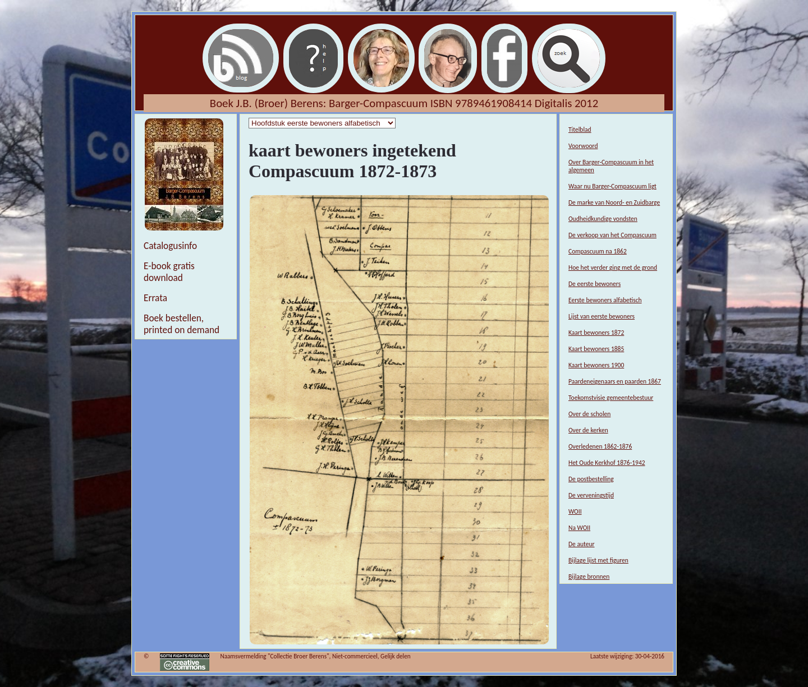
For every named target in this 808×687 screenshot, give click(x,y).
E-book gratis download (169, 272)
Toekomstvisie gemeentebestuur (610, 398)
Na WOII (579, 528)
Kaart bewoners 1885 (596, 349)
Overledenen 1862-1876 (600, 446)
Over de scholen (589, 414)
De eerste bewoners (594, 284)
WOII (575, 511)
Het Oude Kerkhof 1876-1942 (606, 463)
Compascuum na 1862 (597, 251)
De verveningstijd (591, 495)
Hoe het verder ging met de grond (612, 267)
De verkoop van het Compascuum (612, 235)
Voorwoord (583, 146)
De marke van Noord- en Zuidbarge (614, 202)
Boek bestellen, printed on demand (181, 324)
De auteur (581, 544)
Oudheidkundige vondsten (602, 219)
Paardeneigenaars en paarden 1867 (614, 381)
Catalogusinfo (170, 246)
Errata (155, 298)
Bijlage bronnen (588, 576)
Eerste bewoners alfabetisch (605, 300)
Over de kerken (588, 430)
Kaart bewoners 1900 (596, 365)
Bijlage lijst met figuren (598, 560)
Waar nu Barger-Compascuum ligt (612, 186)
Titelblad (579, 129)
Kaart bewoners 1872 (596, 332)
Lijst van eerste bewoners (601, 316)
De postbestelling (591, 479)
